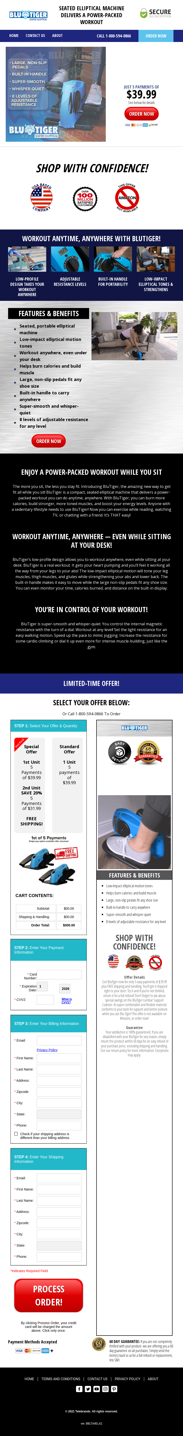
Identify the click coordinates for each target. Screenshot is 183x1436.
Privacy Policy (47, 1048)
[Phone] (59, 1124)
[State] (59, 1112)
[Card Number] (59, 974)
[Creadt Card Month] (47, 986)
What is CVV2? (67, 999)
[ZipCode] (59, 1090)
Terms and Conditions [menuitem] (60, 1377)
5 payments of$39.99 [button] (69, 764)
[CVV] (47, 998)
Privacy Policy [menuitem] (127, 1377)
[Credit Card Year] (71, 986)
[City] (59, 1101)
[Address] (59, 1079)
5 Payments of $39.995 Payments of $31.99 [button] (28, 782)
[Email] (59, 1039)
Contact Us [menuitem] (35, 35)
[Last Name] (59, 1068)
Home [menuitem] (14, 35)
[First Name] (59, 1056)
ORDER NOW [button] (156, 36)
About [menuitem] (57, 35)
